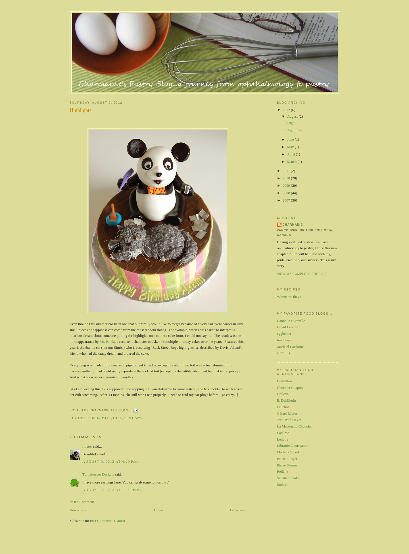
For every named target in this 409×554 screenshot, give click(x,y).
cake (117, 418)
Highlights (80, 110)
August (293, 116)
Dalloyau (284, 394)
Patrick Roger (287, 459)
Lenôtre (282, 439)
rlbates (87, 446)
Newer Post (78, 510)
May (291, 147)
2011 (287, 171)
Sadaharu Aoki (288, 478)
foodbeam (284, 340)
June (291, 139)
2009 (287, 185)
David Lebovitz (288, 327)
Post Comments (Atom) (107, 520)
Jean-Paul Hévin (289, 420)
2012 (287, 110)
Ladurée (283, 433)
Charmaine (293, 224)
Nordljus (283, 353)
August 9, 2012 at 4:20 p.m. (110, 461)
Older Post (238, 510)
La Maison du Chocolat (294, 426)
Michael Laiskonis (290, 347)
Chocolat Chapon (290, 387)
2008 (287, 193)
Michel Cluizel (288, 452)
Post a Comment (82, 502)
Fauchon (283, 407)
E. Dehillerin (286, 400)
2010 (287, 178)
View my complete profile (301, 273)
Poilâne (282, 471)
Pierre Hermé (287, 465)
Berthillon (284, 381)
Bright (290, 123)
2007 (287, 200)
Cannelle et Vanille (291, 321)
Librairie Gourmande (292, 445)
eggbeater (284, 333)
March (292, 161)
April (291, 154)
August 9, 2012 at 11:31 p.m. (111, 489)
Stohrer (282, 484)
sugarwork (135, 418)
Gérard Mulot (287, 413)
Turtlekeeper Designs (98, 474)
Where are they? (289, 296)
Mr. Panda (107, 341)
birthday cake (97, 418)
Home (158, 510)
